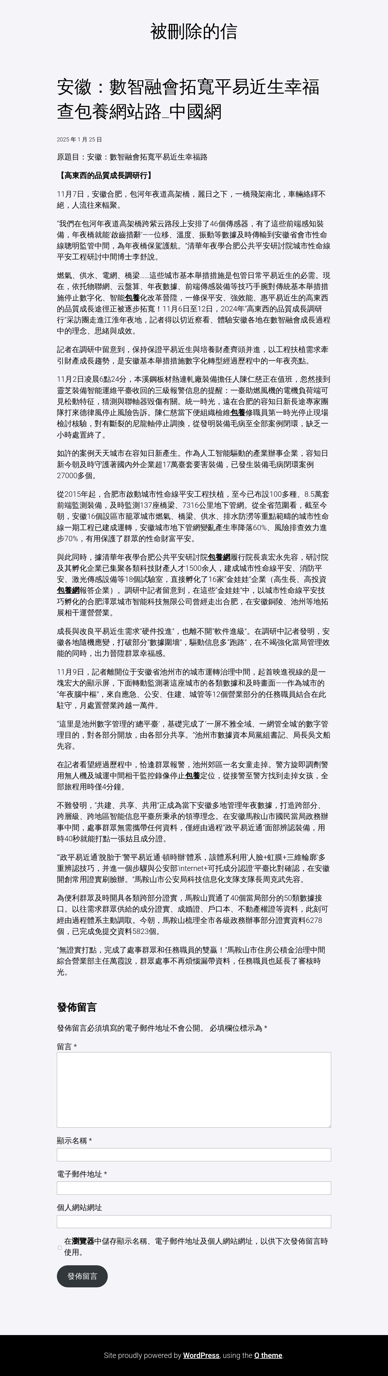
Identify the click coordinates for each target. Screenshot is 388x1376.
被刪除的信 (194, 31)
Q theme (268, 1355)
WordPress (201, 1355)
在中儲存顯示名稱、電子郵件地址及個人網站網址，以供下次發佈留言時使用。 (196, 1247)
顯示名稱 (74, 1140)
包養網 (219, 557)
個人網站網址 (79, 1207)
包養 (132, 297)
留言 (67, 1046)
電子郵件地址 (82, 1174)
